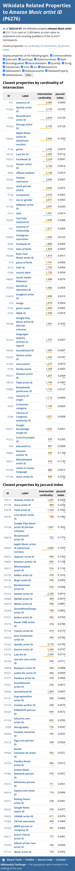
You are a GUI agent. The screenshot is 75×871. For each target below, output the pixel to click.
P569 (10, 249)
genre (19, 149)
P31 (11, 102)
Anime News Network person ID (24, 773)
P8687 (9, 279)
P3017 (7, 801)
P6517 (9, 461)
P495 (10, 397)
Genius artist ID (23, 649)
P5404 (9, 255)
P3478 (9, 296)
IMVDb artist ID (23, 598)
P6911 (7, 836)
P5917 (9, 375)
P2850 (9, 138)
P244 (10, 416)
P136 (10, 149)
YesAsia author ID (25, 705)
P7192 (7, 631)
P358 (8, 727)
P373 (10, 406)
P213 (10, 213)
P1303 (9, 364)
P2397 (9, 220)
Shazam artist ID (24, 500)
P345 (10, 313)
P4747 (7, 516)
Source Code (45, 859)
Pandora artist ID (24, 678)
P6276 (10, 32)
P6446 (7, 734)
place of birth (24, 262)
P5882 (9, 389)
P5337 (7, 809)
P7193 (7, 705)
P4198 (9, 323)
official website (25, 172)
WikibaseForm (49, 67)
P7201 (7, 684)
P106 (10, 195)
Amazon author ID (25, 561)
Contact (61, 859)
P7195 (7, 587)
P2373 (9, 357)
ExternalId (11, 59)
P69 (11, 446)
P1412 (9, 339)
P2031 (9, 188)
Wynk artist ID (22, 851)
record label (23, 272)
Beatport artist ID (24, 668)
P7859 (9, 287)
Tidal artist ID (24, 382)
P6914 (7, 792)
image (20, 303)
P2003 (9, 237)
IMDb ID (21, 313)
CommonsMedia (62, 55)
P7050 (7, 845)
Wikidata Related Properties (37, 5)
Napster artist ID (24, 556)
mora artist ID (24, 476)
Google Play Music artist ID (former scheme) (25, 527)
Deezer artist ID (23, 593)
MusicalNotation (37, 63)
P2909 (7, 610)
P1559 (9, 470)
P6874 (7, 537)
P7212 (9, 439)
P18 (11, 303)
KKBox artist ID (23, 575)
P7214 (7, 784)
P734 (10, 369)
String (68, 63)
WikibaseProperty (58, 70)
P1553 (7, 763)
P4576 (9, 382)
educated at (23, 446)
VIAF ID (20, 267)
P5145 (7, 580)
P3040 (9, 350)
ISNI (18, 213)
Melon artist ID (23, 603)
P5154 (7, 575)
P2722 (9, 166)
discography (21, 727)
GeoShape (27, 59)
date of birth (23, 249)
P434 (10, 117)
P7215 (7, 742)
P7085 (7, 821)
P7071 (7, 617)
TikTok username (24, 821)
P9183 (7, 661)
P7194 (7, 720)
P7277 (7, 678)
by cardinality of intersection (41, 46)
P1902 (9, 109)
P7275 (7, 624)
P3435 (7, 816)
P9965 (7, 752)
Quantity (56, 63)
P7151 (7, 851)
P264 (10, 272)
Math (63, 59)
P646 (10, 244)
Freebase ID (23, 244)
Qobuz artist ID (23, 617)
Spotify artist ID (23, 644)
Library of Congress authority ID (23, 416)
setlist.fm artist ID (25, 673)
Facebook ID (23, 159)
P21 (11, 200)
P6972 (7, 556)
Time (26, 67)
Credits (29, 859)
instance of (22, 102)
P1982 (7, 773)
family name (23, 369)
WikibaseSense (14, 75)
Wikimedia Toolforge (13, 864)
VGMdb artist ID (23, 816)
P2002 (9, 179)
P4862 (9, 453)
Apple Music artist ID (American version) (25, 548)
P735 (10, 308)
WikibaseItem (13, 70)
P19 (11, 262)
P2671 (9, 429)
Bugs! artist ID (22, 580)
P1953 (9, 126)
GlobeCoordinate (46, 59)
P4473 (7, 603)
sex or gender (24, 200)
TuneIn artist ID (23, 631)
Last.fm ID (22, 154)
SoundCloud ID (25, 350)
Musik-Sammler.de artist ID (25, 752)
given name (23, 308)
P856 (10, 172)
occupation (23, 195)
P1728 (9, 206)
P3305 (7, 712)
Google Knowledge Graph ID (22, 429)
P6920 (7, 637)
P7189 (9, 476)
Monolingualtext (15, 63)
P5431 (7, 673)
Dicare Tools (14, 859)
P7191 (7, 698)
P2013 (9, 159)
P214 (10, 267)
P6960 (7, 598)
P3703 (7, 828)
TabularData (13, 67)
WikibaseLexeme (34, 70)
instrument (23, 364)
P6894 (7, 668)
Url (35, 67)
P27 (11, 228)
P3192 (9, 154)
